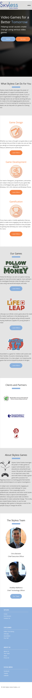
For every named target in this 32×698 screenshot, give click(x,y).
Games (8, 39)
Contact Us (7, 618)
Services (23, 39)
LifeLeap (6, 634)
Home (5, 614)
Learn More (16, 153)
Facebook (6, 671)
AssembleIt (7, 636)
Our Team (16, 596)
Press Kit (6, 658)
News (5, 656)
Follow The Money (9, 631)
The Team (7, 653)
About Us (6, 651)
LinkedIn (6, 675)
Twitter (6, 673)
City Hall (6, 638)
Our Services (7, 616)
